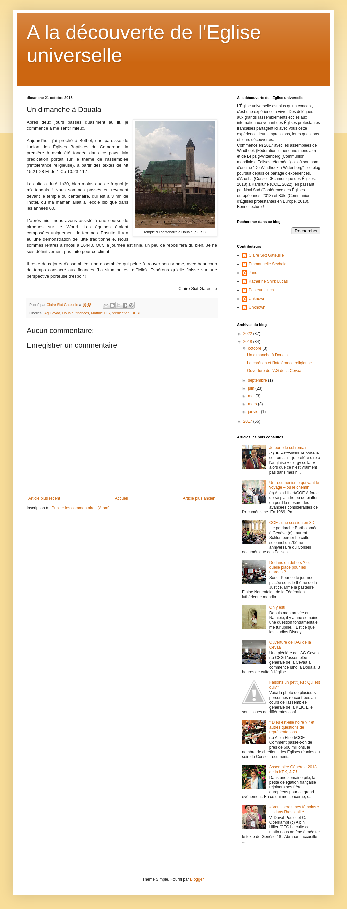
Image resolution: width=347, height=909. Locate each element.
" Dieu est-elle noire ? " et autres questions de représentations (291, 727)
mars (253, 404)
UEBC (136, 313)
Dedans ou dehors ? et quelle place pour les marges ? (289, 567)
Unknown (257, 298)
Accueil (121, 498)
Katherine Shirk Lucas (268, 281)
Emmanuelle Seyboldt (268, 264)
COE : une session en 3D (291, 522)
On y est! (277, 607)
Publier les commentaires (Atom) (81, 508)
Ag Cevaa (52, 313)
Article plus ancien (199, 498)
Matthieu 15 (100, 313)
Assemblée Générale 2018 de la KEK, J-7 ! (293, 769)
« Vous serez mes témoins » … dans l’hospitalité (294, 809)
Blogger (197, 879)
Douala (67, 313)
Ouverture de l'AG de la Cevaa (274, 370)
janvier (254, 411)
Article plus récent (44, 498)
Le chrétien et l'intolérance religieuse (279, 363)
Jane (253, 272)
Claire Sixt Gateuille (266, 255)
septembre (258, 380)
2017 (248, 421)
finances (82, 313)
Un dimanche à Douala (267, 355)
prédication (120, 313)
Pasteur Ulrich (261, 290)
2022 (248, 333)
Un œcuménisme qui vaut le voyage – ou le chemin (294, 485)
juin (251, 388)
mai (252, 396)
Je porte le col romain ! (289, 447)
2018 (248, 341)
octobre (255, 348)
